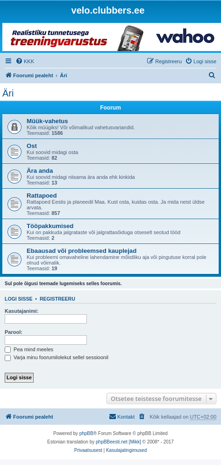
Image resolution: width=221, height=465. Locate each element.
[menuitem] (24, 61)
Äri (8, 93)
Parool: (13, 332)
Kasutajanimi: (21, 311)
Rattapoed (42, 195)
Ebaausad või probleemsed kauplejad (81, 250)
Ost (32, 145)
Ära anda (40, 170)
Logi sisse (19, 299)
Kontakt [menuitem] (122, 416)
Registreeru (57, 299)
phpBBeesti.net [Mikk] (118, 441)
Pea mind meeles (29, 349)
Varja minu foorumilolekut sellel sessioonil (56, 357)
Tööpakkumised (50, 225)
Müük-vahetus (47, 121)
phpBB (86, 433)
